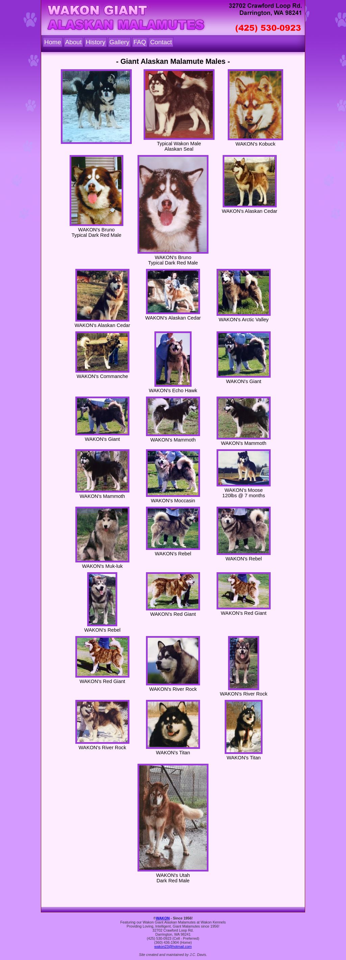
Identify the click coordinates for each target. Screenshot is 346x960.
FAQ (139, 42)
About (73, 42)
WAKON (163, 918)
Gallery (119, 42)
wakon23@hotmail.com (173, 946)
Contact (161, 42)
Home (52, 42)
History (95, 42)
